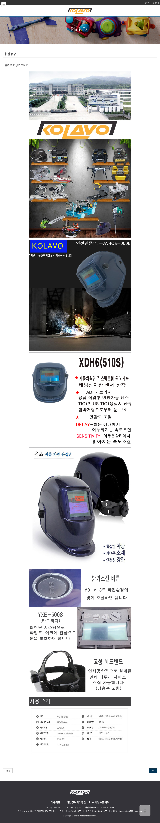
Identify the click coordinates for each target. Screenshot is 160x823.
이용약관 (55, 802)
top (145, 810)
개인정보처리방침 (76, 802)
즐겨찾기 (156, 2)
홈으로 (147, 2)
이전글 (7, 770)
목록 (153, 770)
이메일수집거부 (100, 802)
